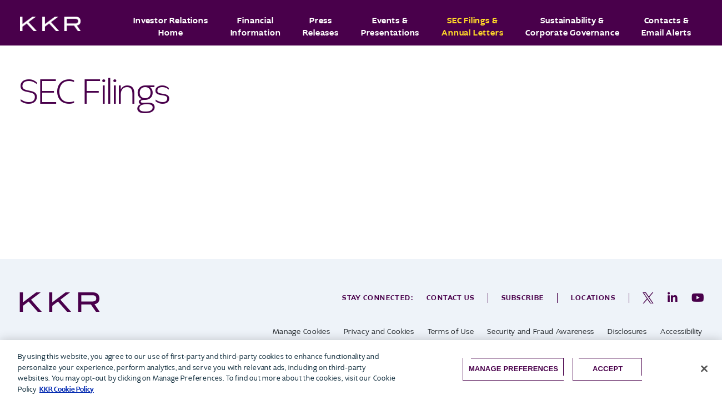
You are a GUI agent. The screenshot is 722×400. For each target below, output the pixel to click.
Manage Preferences (513, 368)
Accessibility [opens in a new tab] (681, 331)
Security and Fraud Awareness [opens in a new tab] (540, 331)
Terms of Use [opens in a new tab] (451, 331)
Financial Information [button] (255, 26)
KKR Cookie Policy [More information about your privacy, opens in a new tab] (66, 389)
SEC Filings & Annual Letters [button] (472, 26)
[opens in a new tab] (648, 297)
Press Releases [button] (320, 26)
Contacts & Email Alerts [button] (666, 26)
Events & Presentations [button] (390, 26)
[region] (361, 370)
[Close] (704, 369)
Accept (608, 368)
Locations (593, 297)
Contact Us (450, 297)
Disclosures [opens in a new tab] (627, 331)
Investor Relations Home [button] (170, 26)
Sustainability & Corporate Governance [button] (572, 26)
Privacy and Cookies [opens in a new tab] (379, 331)
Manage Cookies (301, 331)
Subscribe (523, 297)
